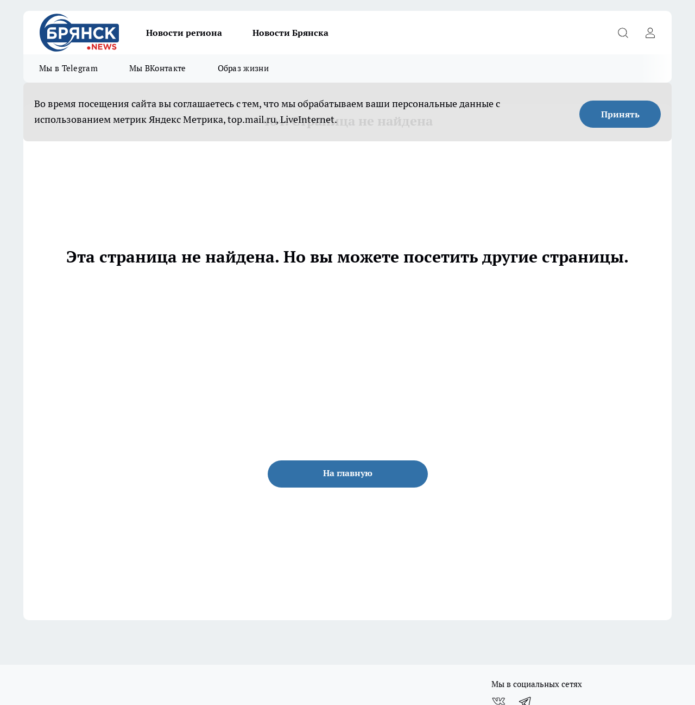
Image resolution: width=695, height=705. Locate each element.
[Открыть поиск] (623, 32)
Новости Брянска (290, 32)
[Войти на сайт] (650, 32)
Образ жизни (243, 68)
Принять (620, 114)
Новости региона (184, 32)
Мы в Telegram (68, 68)
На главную (347, 472)
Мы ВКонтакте (157, 68)
